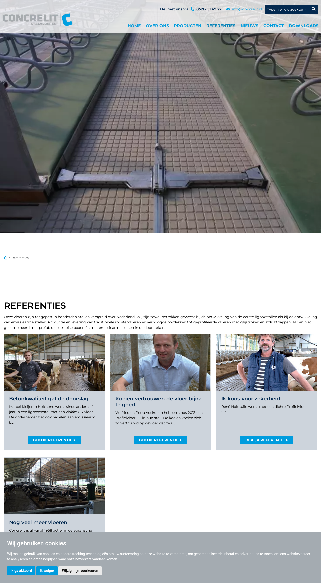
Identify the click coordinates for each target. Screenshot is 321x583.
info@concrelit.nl (247, 9)
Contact (273, 25)
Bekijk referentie (52, 440)
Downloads (303, 25)
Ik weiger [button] (47, 571)
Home (134, 25)
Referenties (220, 25)
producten (187, 25)
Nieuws (249, 25)
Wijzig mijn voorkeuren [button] (80, 571)
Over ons (157, 25)
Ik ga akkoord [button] (21, 571)
